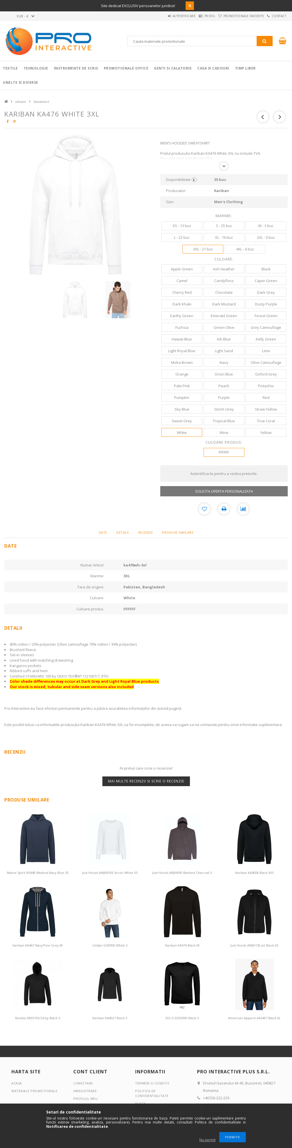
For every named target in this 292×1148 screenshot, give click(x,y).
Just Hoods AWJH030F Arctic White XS (109, 872)
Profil (196, 16)
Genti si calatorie (173, 68)
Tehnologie (36, 68)
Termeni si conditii (152, 1083)
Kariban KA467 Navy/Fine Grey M (37, 945)
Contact (276, 16)
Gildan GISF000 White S (109, 945)
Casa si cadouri (213, 68)
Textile (10, 68)
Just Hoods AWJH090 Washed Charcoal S (182, 872)
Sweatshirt (41, 101)
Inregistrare (85, 1091)
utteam (20, 101)
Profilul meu (85, 1098)
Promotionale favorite (235, 16)
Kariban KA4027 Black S (109, 1018)
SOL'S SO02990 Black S (182, 1018)
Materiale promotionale (34, 1091)
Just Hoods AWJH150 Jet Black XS (254, 945)
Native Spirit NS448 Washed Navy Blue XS (37, 872)
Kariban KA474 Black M (182, 945)
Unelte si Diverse (20, 82)
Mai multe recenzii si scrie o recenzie (146, 781)
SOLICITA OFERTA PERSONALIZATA (224, 491)
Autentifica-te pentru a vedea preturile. (223, 473)
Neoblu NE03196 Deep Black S (37, 1018)
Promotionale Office (126, 68)
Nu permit (207, 1139)
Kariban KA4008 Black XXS (254, 872)
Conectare (83, 1083)
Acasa (16, 1083)
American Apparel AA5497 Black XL (254, 1018)
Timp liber (245, 68)
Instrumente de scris (76, 68)
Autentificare (165, 16)
